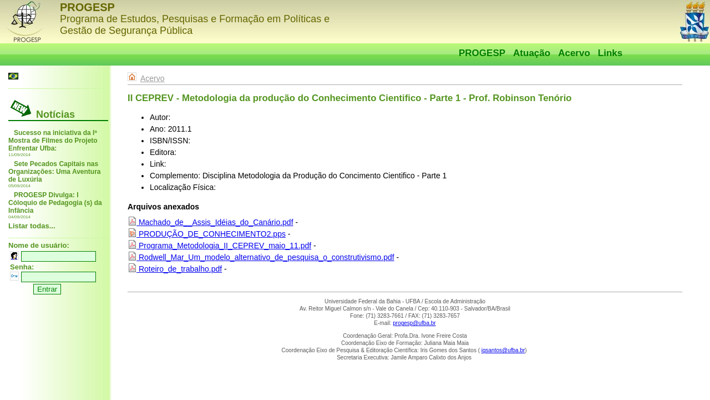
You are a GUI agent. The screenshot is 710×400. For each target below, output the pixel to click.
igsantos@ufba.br (503, 350)
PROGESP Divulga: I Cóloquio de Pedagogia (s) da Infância (55, 202)
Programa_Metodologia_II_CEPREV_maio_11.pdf (219, 245)
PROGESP (482, 53)
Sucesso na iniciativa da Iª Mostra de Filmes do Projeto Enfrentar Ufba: (53, 140)
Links (610, 53)
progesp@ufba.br (414, 323)
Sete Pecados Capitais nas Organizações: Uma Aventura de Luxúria (54, 171)
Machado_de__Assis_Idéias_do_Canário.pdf (210, 222)
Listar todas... (31, 226)
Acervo (574, 53)
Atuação (531, 53)
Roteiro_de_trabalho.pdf (175, 268)
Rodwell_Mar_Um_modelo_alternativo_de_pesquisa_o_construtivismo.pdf (261, 257)
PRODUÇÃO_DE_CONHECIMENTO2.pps (207, 233)
